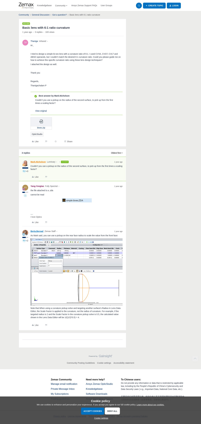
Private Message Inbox (63, 389)
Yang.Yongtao (37, 186)
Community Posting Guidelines (81, 363)
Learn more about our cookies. (150, 404)
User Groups (106, 5)
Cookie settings (104, 363)
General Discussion (41, 15)
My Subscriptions (60, 394)
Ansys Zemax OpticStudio (99, 384)
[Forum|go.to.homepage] (26, 5)
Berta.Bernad (37, 231)
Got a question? (59, 15)
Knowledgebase (44, 5)
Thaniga (34, 41)
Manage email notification (64, 384)
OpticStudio (37, 134)
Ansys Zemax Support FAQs (84, 5)
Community (24, 15)
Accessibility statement (124, 363)
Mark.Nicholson (38, 162)
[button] (154, 5)
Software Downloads (96, 394)
